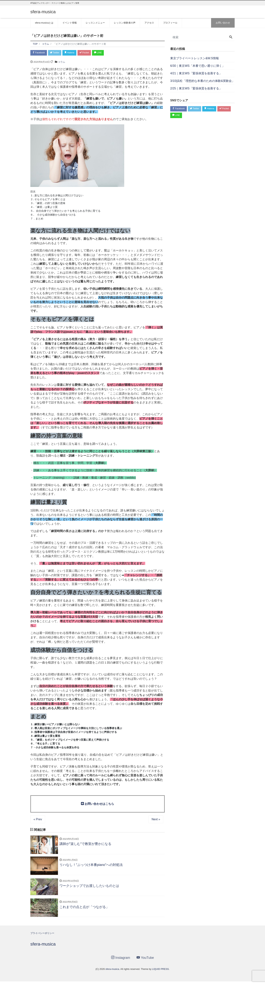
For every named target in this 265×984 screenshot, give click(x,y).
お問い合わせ (223, 22)
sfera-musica (43, 11)
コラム (61, 62)
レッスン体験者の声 (124, 22)
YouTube (145, 960)
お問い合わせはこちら (97, 804)
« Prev (37, 819)
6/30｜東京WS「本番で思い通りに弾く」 (197, 65)
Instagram (120, 960)
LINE (106, 53)
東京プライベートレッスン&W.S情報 (194, 58)
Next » (156, 819)
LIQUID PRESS (160, 971)
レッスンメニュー (95, 22)
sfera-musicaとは (44, 22)
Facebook (39, 53)
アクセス (149, 22)
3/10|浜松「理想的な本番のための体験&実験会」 (202, 80)
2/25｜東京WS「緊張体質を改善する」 (196, 88)
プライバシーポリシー (42, 935)
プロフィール (170, 22)
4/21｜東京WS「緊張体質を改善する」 (196, 73)
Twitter (57, 53)
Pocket (90, 53)
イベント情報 (69, 22)
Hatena (73, 53)
